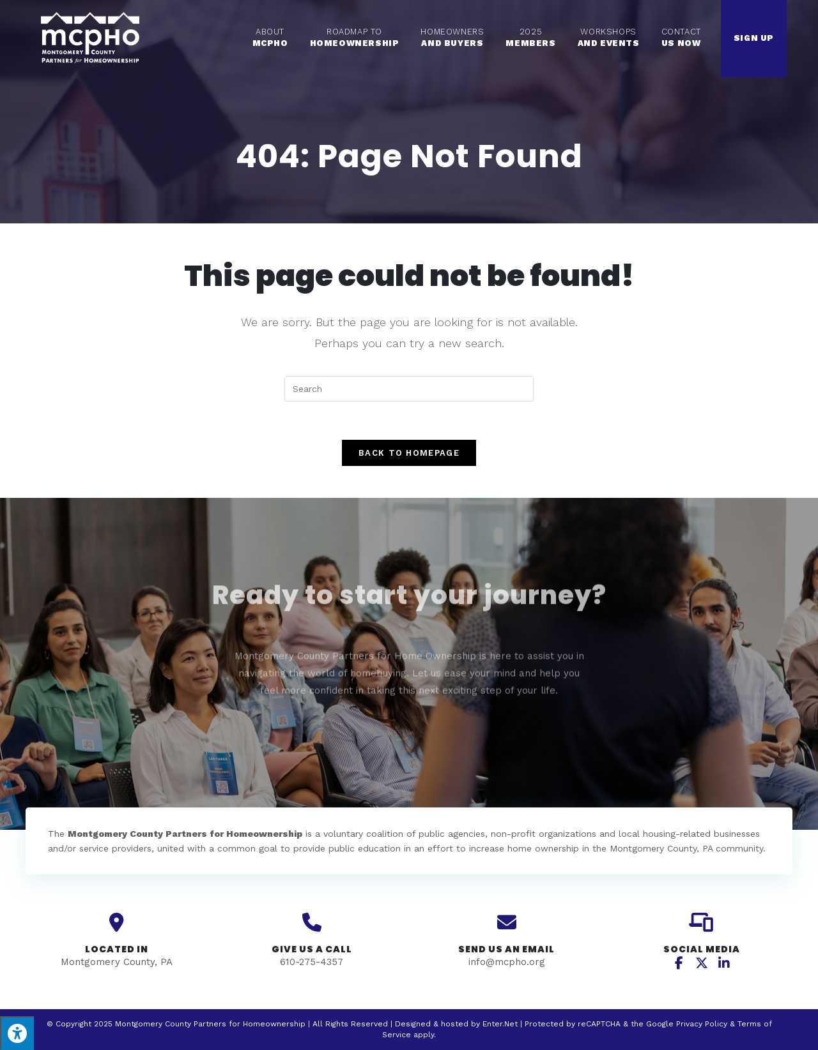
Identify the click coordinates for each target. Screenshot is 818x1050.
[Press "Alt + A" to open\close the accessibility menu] (17, 1033)
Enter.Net (500, 1023)
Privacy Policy (701, 1023)
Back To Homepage (409, 453)
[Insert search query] (409, 388)
